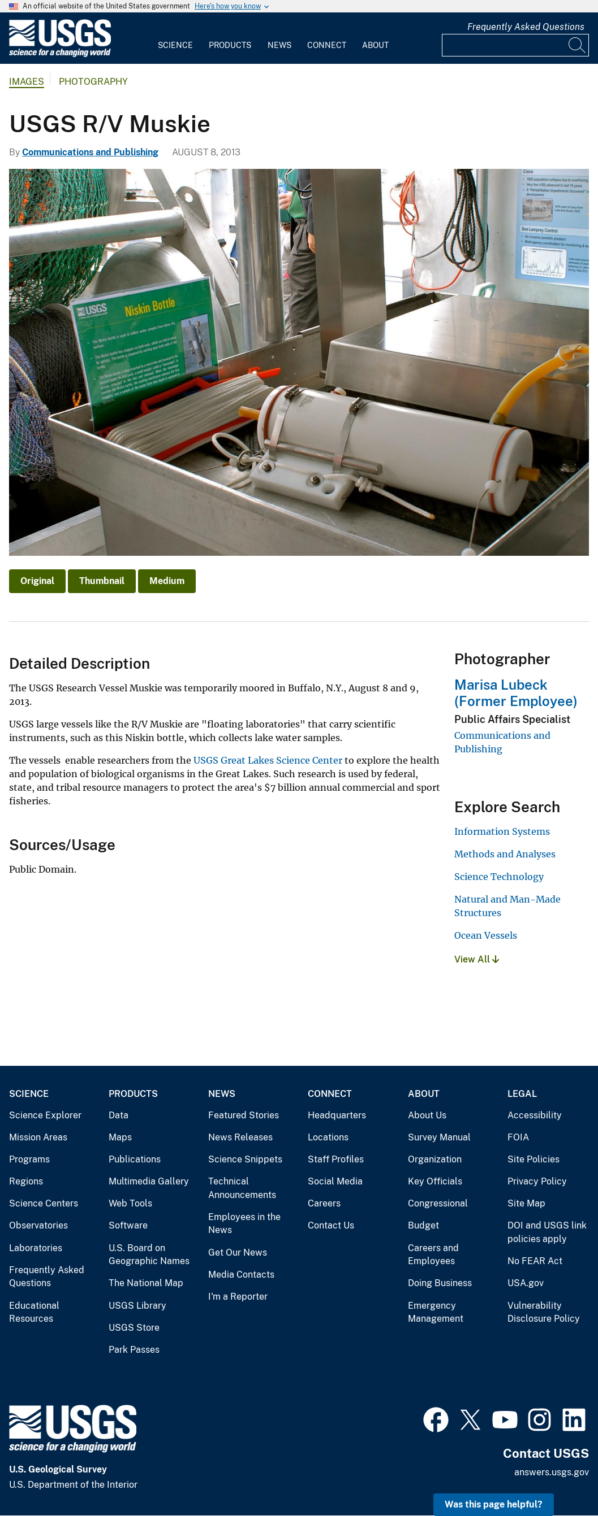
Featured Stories (243, 1115)
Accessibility (534, 1115)
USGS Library (137, 1305)
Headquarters (337, 1115)
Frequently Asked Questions (525, 26)
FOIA (518, 1137)
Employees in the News (244, 1224)
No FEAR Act (534, 1261)
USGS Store (134, 1327)
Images (26, 81)
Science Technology (499, 876)
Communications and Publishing (90, 152)
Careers (324, 1203)
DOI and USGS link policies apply (547, 1232)
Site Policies (533, 1159)
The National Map (146, 1283)
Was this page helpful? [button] (494, 1504)
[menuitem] (175, 38)
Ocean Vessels (485, 935)
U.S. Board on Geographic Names (149, 1255)
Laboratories (35, 1248)
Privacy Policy (537, 1181)
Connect (326, 45)
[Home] (60, 54)
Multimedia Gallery (149, 1181)
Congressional (438, 1203)
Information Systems (502, 831)
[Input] (515, 45)
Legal (522, 1093)
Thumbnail (101, 581)
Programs (29, 1159)
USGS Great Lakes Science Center (267, 760)
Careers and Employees (433, 1255)
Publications (135, 1159)
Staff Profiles (336, 1159)
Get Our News (237, 1252)
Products (230, 45)
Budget (423, 1225)
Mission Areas (38, 1137)
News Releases (240, 1137)
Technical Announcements (242, 1188)
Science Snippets (245, 1159)
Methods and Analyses (505, 854)
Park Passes (134, 1349)
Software (128, 1225)
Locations (328, 1137)
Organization (435, 1159)
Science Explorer (45, 1115)
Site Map (526, 1203)
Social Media (335, 1181)
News (279, 45)
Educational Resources (34, 1312)
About (375, 45)
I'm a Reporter (238, 1296)
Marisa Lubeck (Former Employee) (516, 693)
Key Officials (435, 1181)
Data (118, 1115)
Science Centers (43, 1203)
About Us (427, 1115)
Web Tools (130, 1203)
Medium (166, 581)
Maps (120, 1137)
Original (37, 581)
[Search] (577, 45)
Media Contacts (241, 1274)
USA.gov (525, 1283)
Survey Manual (439, 1137)
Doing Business (440, 1283)
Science (175, 45)
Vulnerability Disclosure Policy (543, 1312)
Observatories (38, 1225)
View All (476, 959)
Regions (26, 1181)
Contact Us (331, 1225)
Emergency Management (435, 1312)
